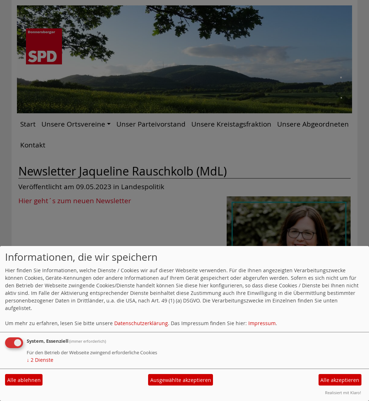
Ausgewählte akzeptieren (180, 380)
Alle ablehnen (24, 380)
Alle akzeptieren (339, 380)
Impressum (262, 323)
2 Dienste (40, 359)
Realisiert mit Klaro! (343, 392)
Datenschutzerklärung (141, 323)
